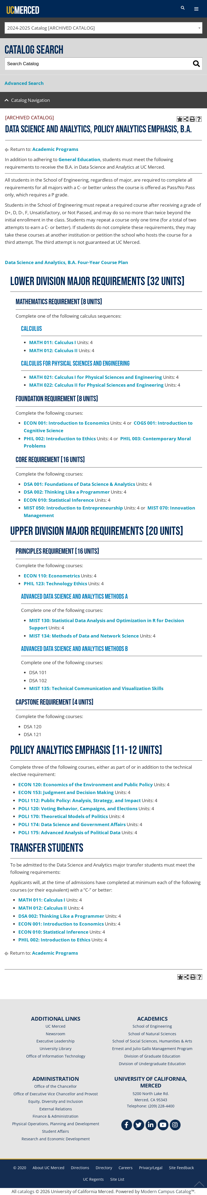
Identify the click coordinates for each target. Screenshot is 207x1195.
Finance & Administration (55, 1116)
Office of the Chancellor (55, 1086)
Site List (117, 1179)
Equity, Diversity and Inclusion (55, 1101)
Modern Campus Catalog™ (167, 1191)
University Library (55, 1048)
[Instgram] (175, 1125)
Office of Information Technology (55, 1056)
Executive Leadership (55, 1041)
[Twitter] (139, 1125)
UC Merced (55, 1026)
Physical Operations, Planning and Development (55, 1123)
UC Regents (93, 1179)
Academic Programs (55, 149)
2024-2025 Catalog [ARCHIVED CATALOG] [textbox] (51, 28)
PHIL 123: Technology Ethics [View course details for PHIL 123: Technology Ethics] (55, 583)
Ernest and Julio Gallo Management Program (152, 1048)
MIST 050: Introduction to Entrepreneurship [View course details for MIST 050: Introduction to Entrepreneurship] (73, 508)
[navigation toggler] (196, 9)
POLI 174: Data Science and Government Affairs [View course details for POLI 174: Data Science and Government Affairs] (72, 824)
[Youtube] (163, 1125)
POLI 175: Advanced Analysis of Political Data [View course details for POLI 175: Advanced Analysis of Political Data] (69, 832)
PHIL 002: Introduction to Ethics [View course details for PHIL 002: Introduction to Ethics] (60, 438)
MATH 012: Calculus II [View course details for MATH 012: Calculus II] (53, 350)
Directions (80, 1167)
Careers (126, 1167)
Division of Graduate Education (152, 1056)
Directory (104, 1167)
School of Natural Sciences (152, 1033)
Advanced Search (24, 83)
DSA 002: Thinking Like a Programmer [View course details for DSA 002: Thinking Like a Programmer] (67, 492)
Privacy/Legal (151, 1167)
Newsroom (55, 1033)
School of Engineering (152, 1026)
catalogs (26, 1191)
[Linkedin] (151, 1125)
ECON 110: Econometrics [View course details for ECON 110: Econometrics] (52, 576)
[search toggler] (182, 8)
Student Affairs (55, 1131)
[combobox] (103, 28)
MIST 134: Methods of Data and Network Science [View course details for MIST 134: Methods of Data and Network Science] (84, 636)
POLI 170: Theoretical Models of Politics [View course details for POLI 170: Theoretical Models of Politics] (63, 816)
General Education (79, 159)
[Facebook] (126, 1125)
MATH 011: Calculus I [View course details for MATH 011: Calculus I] (52, 342)
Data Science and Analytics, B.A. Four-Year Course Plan (66, 262)
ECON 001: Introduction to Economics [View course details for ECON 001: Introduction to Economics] (66, 423)
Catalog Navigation (30, 100)
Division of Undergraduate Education (152, 1063)
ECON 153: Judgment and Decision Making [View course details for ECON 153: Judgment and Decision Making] (66, 792)
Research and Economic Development (56, 1138)
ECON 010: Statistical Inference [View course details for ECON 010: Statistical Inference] (59, 500)
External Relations (55, 1108)
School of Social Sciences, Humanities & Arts (152, 1041)
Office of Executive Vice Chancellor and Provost (55, 1093)
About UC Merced (48, 1167)
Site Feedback (181, 1167)
